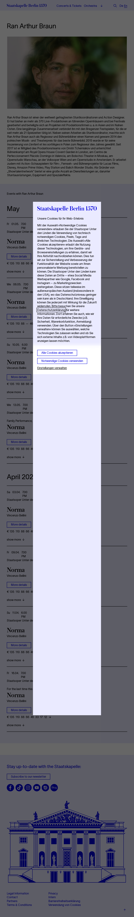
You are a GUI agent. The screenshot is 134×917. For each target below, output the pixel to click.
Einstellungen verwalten (52, 367)
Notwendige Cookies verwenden (62, 360)
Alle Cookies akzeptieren (57, 352)
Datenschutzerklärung (51, 310)
